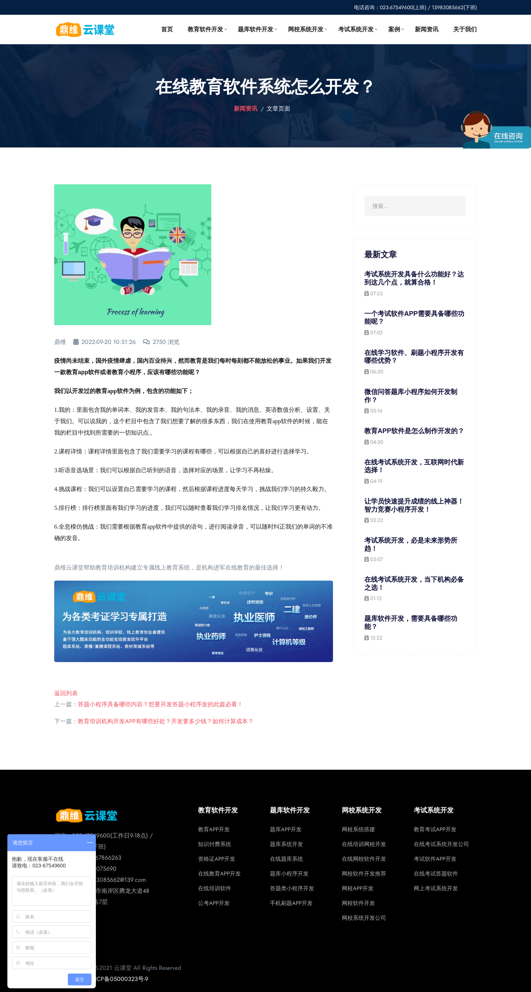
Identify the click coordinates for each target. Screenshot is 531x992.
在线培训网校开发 (364, 844)
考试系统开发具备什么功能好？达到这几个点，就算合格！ (414, 278)
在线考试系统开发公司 (441, 844)
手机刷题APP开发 (291, 903)
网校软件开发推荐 (364, 874)
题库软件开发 (255, 29)
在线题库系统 (286, 859)
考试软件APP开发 (435, 859)
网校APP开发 (358, 888)
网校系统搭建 (358, 829)
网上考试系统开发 (436, 888)
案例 (394, 29)
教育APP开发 (214, 829)
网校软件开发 (358, 903)
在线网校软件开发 (364, 859)
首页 (167, 29)
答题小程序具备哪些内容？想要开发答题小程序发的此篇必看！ (160, 704)
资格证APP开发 (216, 859)
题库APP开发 (286, 829)
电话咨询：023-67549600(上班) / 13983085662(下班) (415, 7)
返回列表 (66, 693)
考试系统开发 (356, 29)
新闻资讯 (426, 29)
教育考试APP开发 (435, 829)
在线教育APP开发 (219, 874)
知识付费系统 (214, 844)
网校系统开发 (305, 29)
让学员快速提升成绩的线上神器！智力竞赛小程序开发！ (414, 505)
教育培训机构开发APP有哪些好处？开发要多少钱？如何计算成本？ (166, 721)
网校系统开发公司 (364, 918)
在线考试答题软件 (436, 874)
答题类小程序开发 (292, 888)
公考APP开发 (214, 903)
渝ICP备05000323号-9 (118, 979)
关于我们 (465, 29)
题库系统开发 (286, 844)
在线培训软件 (214, 888)
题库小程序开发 (289, 874)
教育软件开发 (205, 29)
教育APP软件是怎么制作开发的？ (414, 431)
